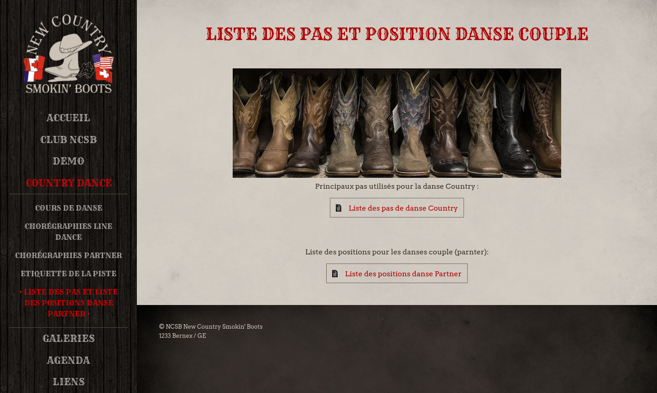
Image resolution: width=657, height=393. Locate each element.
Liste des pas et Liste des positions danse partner (71, 302)
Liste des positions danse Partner (403, 273)
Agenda (68, 360)
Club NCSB (68, 140)
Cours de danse (68, 207)
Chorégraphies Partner (68, 255)
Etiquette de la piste (68, 273)
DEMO (68, 161)
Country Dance (69, 183)
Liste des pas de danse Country (403, 208)
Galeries (68, 338)
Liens (68, 382)
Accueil (68, 118)
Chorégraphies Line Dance (68, 232)
